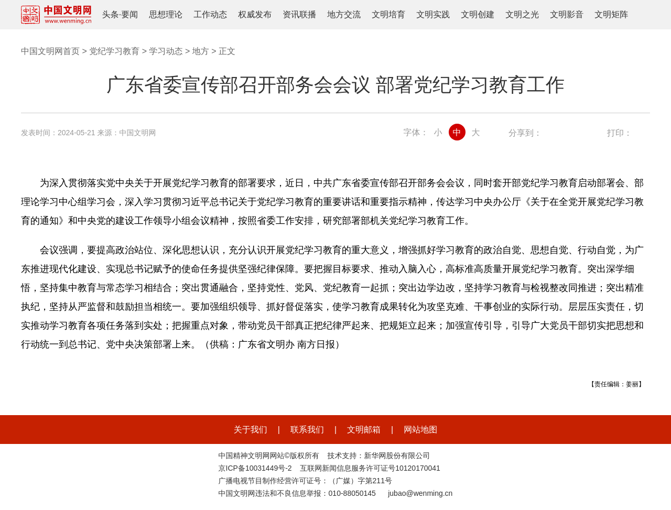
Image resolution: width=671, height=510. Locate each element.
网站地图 (420, 429)
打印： (619, 132)
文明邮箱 (364, 429)
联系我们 (307, 429)
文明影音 (566, 14)
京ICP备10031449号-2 (255, 468)
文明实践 (433, 14)
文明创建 (477, 14)
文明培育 (388, 14)
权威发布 (255, 14)
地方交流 (344, 14)
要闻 (129, 14)
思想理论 (165, 14)
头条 (110, 14)
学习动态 (165, 51)
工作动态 (210, 14)
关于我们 (250, 429)
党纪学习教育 (114, 51)
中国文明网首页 (50, 51)
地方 (200, 51)
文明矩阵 (611, 14)
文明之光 (522, 14)
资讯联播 (299, 14)
